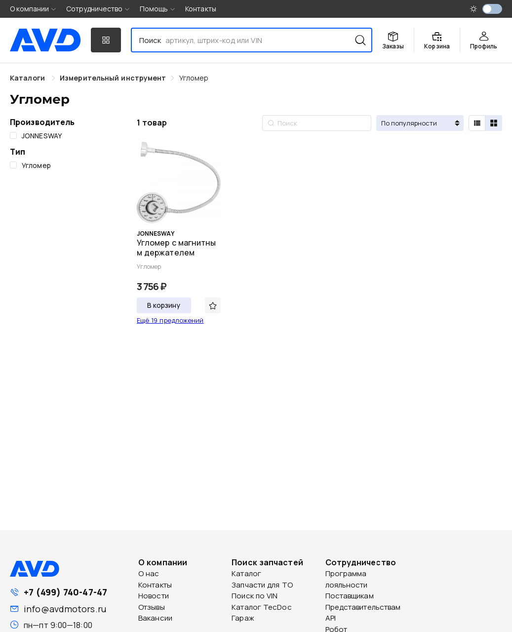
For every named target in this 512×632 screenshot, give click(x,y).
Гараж (243, 618)
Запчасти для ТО (262, 585)
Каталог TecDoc (261, 607)
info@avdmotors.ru (65, 609)
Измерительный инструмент (113, 78)
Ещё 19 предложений (170, 320)
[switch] (492, 9)
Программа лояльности (346, 579)
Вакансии (155, 618)
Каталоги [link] (28, 78)
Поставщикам (349, 595)
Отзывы (151, 607)
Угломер (194, 78)
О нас (148, 573)
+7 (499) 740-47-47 (65, 592)
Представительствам (363, 607)
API (330, 618)
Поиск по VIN (254, 595)
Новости (153, 595)
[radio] (477, 123)
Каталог (246, 573)
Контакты (200, 8)
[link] (113, 78)
